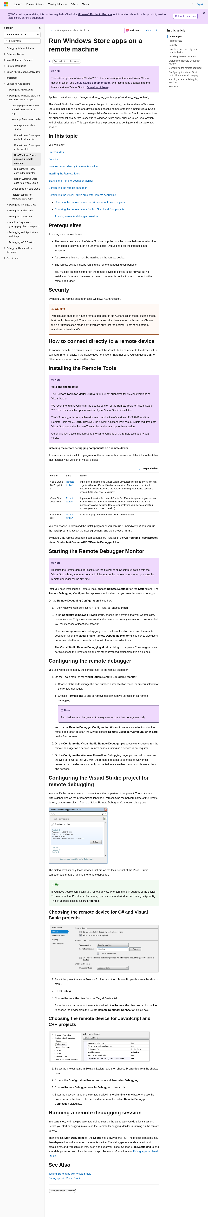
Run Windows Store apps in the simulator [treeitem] (27, 147)
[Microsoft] (6, 4)
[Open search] (192, 4)
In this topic (175, 36)
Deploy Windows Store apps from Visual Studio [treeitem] (26, 181)
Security (53, 159)
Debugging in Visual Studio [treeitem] (20, 48)
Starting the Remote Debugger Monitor (71, 180)
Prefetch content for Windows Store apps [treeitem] (22, 196)
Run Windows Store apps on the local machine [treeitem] (27, 137)
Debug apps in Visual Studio (65, 1178)
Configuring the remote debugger (68, 187)
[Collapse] (39, 28)
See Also (173, 86)
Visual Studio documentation (92, 82)
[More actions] (156, 30)
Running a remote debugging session (76, 216)
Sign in (200, 4)
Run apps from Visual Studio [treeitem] (25, 127)
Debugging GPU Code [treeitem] (20, 216)
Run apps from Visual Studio (71, 30)
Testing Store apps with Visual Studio (70, 1173)
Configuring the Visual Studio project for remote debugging (82, 195)
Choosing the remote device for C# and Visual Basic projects (90, 202)
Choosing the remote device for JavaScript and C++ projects (89, 209)
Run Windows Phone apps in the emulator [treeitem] (25, 171)
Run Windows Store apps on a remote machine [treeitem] (25, 159)
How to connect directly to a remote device (73, 166)
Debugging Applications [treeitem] (21, 89)
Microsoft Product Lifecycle (95, 14)
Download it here (97, 87)
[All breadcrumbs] (51, 30)
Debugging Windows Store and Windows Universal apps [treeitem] (25, 109)
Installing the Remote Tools (64, 173)
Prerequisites (56, 152)
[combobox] (22, 34)
